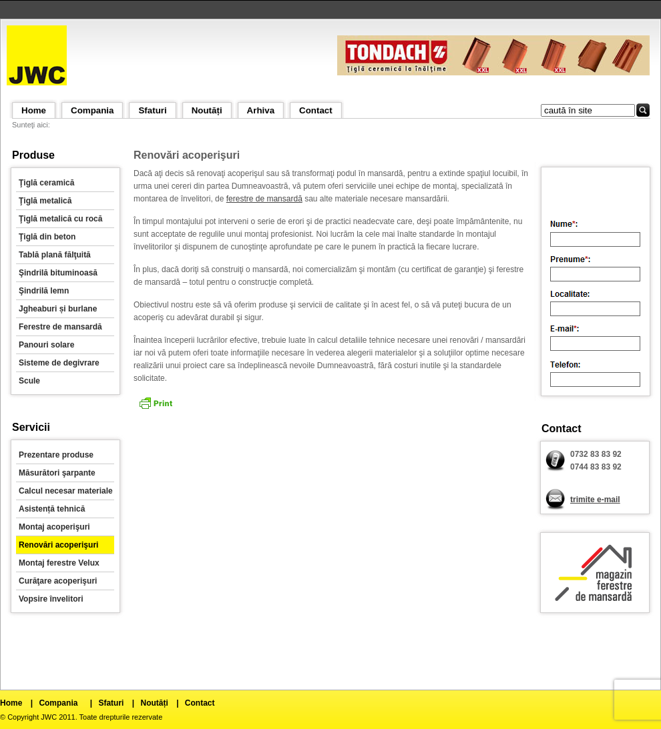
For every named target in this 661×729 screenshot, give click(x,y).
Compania (92, 110)
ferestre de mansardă (264, 198)
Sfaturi (152, 110)
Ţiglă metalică (45, 200)
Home (33, 110)
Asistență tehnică (52, 509)
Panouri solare (46, 344)
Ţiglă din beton (47, 236)
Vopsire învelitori (51, 599)
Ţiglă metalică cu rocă (60, 218)
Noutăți (207, 110)
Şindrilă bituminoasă (58, 272)
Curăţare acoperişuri (58, 581)
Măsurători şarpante (57, 473)
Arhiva (260, 110)
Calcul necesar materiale (66, 491)
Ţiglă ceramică (46, 182)
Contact (316, 110)
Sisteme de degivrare (59, 363)
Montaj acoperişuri (54, 527)
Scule (29, 381)
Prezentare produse (56, 455)
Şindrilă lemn (44, 290)
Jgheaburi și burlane (58, 308)
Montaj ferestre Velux (59, 563)
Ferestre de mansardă (60, 326)
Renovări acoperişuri (58, 545)
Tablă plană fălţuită (55, 254)
